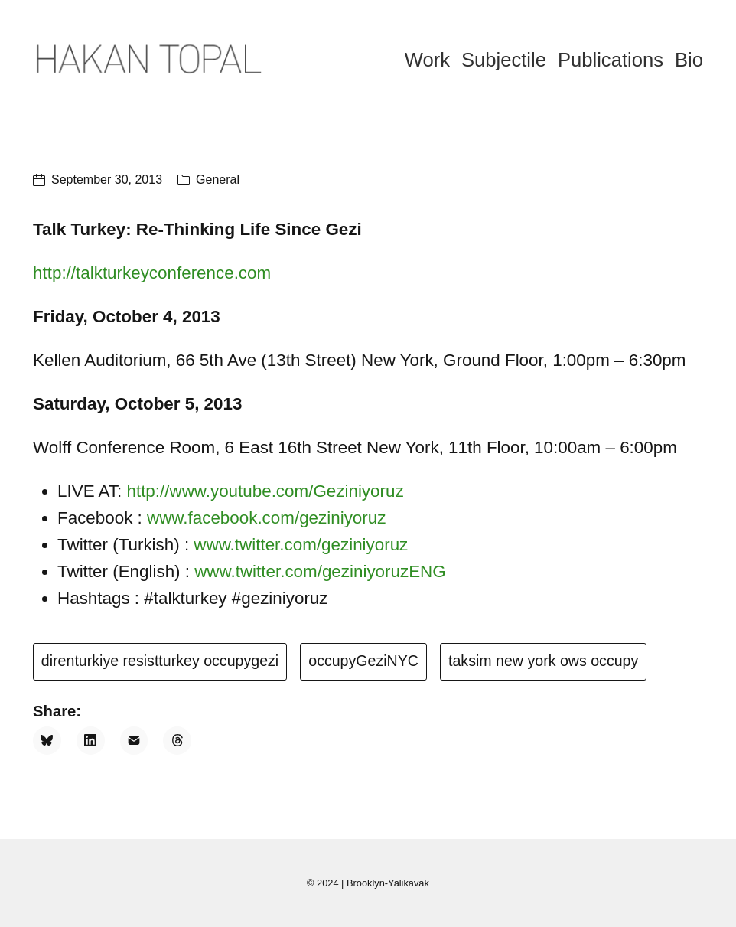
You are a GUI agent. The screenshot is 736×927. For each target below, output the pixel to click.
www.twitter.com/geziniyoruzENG (320, 571)
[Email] (134, 740)
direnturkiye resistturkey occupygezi (159, 660)
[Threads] (177, 740)
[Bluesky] (47, 740)
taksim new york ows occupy (543, 660)
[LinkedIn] (91, 740)
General (217, 179)
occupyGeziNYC (363, 660)
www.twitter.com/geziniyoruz (301, 544)
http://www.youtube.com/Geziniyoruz (264, 491)
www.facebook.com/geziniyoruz (266, 517)
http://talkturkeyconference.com (152, 272)
